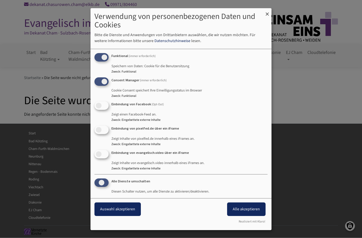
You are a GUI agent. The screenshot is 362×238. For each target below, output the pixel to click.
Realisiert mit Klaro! (252, 221)
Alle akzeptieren (246, 209)
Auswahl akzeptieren (117, 209)
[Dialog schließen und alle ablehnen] (267, 11)
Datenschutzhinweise (172, 41)
